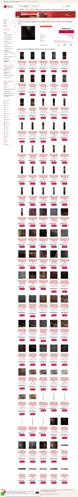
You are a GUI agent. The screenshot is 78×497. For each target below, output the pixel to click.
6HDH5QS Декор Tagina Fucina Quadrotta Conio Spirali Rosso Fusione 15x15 (32, 240)
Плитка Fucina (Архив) (32, 19)
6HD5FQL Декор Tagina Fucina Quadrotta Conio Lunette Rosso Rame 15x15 (22, 240)
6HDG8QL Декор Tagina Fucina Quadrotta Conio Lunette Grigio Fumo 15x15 (43, 219)
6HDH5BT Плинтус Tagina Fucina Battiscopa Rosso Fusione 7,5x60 (64, 452)
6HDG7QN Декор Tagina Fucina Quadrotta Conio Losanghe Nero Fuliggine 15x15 (54, 261)
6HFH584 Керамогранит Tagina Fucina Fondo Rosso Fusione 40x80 (22, 62)
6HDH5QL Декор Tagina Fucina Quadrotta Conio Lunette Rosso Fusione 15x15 (32, 219)
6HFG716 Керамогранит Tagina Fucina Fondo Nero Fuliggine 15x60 (54, 108)
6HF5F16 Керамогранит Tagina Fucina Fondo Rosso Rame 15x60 (43, 132)
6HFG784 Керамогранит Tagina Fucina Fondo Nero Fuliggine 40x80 (32, 62)
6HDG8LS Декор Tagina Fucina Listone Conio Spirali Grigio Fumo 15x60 (32, 177)
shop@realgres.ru (34, 6)
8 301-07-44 (25, 6)
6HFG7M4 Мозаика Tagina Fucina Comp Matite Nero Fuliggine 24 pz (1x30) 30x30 (32, 355)
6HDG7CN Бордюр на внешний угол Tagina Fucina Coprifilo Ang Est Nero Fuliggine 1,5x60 (54, 403)
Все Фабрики (7, 29)
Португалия (7, 123)
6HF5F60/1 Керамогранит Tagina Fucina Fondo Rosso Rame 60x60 (54, 452)
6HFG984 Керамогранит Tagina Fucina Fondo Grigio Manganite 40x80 (54, 62)
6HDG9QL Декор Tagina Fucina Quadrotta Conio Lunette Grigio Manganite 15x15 (53, 219)
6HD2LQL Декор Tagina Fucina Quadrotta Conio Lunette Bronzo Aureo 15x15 (64, 219)
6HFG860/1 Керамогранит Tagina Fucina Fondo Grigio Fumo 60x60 (22, 452)
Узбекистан (7, 130)
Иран (6, 111)
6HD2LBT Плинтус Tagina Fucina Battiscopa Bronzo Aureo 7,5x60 (53, 476)
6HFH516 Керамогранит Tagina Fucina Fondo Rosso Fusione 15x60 (43, 108)
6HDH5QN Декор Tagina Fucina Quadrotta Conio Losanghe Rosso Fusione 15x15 (43, 261)
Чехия (6, 138)
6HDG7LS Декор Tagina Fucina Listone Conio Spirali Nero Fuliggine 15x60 (22, 177)
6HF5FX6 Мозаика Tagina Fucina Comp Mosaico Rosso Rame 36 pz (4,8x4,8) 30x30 (64, 330)
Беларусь (6, 101)
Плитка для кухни (7, 39)
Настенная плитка (11, 16)
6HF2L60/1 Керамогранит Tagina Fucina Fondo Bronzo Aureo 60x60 (43, 452)
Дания (6, 107)
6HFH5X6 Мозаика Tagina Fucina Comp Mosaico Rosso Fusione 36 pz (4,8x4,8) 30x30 (64, 306)
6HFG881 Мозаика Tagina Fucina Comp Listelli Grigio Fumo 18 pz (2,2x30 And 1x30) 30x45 (54, 379)
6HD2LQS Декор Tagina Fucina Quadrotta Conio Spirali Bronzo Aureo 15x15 (22, 261)
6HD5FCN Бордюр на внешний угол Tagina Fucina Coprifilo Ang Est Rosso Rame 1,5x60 (43, 428)
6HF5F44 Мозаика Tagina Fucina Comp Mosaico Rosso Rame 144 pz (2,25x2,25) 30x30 (54, 306)
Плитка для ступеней (8, 48)
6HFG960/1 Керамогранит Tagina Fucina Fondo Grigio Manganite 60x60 (33, 452)
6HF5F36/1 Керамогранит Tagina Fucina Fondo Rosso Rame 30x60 (33, 109)
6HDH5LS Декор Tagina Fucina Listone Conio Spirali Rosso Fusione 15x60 (64, 155)
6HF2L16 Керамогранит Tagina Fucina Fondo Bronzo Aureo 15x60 (32, 132)
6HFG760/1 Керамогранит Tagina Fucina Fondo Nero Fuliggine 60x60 (64, 428)
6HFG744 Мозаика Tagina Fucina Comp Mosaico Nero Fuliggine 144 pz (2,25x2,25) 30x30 (64, 282)
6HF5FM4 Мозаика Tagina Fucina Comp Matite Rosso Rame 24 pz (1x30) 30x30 (22, 379)
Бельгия (6, 103)
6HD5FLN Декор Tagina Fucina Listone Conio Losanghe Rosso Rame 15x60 (22, 219)
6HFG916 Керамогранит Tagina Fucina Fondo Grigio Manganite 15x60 (22, 132)
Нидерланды (7, 119)
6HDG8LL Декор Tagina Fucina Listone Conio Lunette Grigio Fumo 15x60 (22, 155)
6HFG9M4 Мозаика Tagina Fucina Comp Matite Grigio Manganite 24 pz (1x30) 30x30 (53, 355)
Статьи (27, 9)
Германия (7, 105)
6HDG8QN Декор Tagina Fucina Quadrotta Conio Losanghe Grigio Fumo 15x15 (64, 261)
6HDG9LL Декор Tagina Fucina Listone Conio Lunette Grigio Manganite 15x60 (32, 155)
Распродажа (6, 144)
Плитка (21, 19)
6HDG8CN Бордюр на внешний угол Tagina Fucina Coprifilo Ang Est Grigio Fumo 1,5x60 (64, 403)
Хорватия (6, 136)
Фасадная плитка (7, 46)
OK (37, 492)
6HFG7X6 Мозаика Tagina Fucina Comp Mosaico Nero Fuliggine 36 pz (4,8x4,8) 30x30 (22, 330)
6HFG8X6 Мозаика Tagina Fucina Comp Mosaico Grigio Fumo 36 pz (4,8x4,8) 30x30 (32, 330)
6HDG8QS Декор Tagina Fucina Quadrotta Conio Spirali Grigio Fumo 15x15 (53, 240)
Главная (18, 19)
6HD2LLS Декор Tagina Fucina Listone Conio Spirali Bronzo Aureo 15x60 (54, 177)
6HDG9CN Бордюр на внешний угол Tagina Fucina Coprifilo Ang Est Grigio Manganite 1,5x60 (22, 428)
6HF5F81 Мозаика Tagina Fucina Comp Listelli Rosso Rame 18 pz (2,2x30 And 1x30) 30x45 (32, 404)
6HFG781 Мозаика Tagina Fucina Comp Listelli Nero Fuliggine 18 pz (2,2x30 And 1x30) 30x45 (43, 379)
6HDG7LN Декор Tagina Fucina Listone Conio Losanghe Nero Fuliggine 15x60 (32, 198)
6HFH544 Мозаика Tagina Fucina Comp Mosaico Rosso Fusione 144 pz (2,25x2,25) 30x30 (54, 282)
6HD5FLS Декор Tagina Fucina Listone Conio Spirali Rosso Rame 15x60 (64, 177)
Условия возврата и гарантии (57, 9)
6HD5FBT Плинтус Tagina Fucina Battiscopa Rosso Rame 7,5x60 (64, 476)
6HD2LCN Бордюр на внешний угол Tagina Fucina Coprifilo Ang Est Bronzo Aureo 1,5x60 (32, 428)
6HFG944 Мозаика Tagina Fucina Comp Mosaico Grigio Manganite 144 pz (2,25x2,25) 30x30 (33, 306)
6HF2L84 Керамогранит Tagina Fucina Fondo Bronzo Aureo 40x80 (64, 62)
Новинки (31, 9)
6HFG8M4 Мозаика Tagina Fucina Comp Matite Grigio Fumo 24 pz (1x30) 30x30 (43, 355)
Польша (6, 121)
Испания (6, 113)
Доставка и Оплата (38, 9)
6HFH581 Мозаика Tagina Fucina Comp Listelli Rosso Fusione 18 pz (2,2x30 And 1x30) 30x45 (32, 379)
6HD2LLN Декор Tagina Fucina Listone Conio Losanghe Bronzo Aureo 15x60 (64, 198)
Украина (6, 132)
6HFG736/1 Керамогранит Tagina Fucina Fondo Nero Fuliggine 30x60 (43, 85)
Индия (6, 109)
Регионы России (47, 9)
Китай (6, 117)
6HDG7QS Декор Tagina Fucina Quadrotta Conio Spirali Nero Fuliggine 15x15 (43, 240)
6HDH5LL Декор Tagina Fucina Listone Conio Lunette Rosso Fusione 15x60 (54, 133)
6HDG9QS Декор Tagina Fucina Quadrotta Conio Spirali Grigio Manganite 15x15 (64, 240)
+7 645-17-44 (24, 5)
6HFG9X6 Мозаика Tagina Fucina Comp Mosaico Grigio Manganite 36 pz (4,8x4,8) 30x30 (43, 331)
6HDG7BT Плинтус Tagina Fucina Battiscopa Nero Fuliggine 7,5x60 (22, 476)
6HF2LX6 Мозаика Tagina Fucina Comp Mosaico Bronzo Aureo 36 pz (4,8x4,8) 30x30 (54, 330)
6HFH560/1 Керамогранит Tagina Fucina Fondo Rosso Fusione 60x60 (54, 428)
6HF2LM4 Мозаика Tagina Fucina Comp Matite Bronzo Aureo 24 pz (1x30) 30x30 (64, 355)
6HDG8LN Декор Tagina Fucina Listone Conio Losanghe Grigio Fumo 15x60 (43, 198)
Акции (5, 142)
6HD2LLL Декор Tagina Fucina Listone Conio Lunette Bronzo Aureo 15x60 (43, 155)
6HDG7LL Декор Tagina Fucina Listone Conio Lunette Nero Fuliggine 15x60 (64, 133)
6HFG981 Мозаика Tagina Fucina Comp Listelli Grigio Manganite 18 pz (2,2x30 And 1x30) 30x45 (64, 379)
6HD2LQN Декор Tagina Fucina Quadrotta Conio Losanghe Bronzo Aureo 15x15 (32, 282)
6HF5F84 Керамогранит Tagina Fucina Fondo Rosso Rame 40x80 (22, 84)
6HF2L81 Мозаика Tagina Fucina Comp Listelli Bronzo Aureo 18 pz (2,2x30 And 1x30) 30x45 (22, 404)
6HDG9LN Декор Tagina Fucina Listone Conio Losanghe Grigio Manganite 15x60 (53, 198)
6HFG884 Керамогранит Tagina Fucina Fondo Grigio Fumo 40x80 (43, 62)
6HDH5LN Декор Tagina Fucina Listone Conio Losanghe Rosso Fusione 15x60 (22, 198)
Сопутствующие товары (8, 52)
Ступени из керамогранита (6, 50)
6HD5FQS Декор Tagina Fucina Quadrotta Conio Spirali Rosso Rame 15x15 (32, 261)
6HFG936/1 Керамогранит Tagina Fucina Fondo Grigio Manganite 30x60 (64, 85)
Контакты (67, 9)
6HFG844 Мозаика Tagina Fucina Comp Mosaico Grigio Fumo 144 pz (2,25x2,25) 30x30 (22, 306)
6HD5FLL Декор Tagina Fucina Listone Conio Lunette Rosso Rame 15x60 (54, 155)
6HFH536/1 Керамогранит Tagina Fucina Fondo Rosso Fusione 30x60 (33, 85)
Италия (6, 115)
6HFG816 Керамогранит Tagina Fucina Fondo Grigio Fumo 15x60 (64, 108)
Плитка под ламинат (8, 42)
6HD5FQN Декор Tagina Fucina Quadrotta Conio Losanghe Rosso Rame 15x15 (43, 282)
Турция (6, 128)
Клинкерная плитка (7, 37)
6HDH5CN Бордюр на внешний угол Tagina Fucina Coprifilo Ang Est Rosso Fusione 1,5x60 (43, 403)
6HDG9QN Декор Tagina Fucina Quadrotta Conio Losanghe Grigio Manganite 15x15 (22, 282)
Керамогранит (7, 41)
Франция (6, 134)
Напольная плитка (7, 35)
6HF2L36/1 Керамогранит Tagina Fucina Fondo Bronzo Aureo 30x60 (22, 109)
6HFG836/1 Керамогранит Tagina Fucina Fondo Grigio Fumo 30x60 (54, 85)
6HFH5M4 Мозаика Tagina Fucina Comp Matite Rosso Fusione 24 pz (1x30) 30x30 (22, 355)
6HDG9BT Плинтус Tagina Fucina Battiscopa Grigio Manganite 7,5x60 (43, 476)
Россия (6, 125)
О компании (22, 9)
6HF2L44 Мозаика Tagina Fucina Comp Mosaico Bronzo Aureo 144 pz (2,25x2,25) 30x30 (43, 306)
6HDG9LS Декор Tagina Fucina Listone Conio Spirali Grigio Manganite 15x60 (43, 177)
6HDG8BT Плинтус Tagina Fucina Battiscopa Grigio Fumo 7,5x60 (32, 476)
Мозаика (5, 44)
